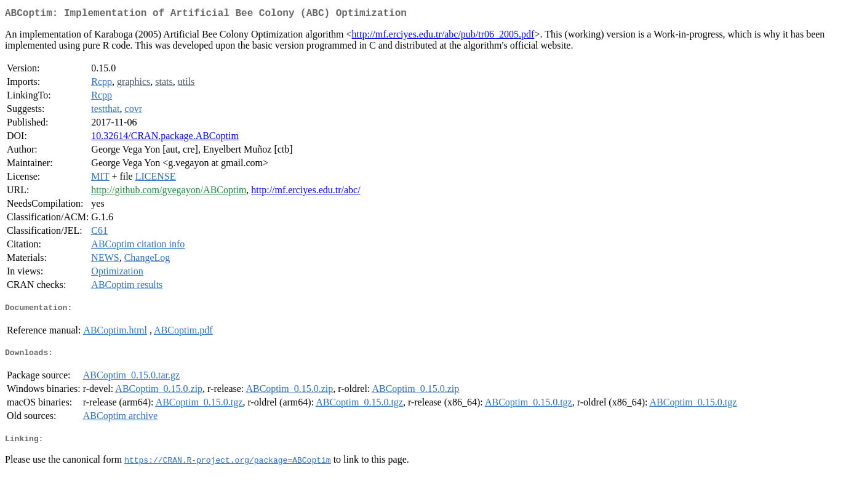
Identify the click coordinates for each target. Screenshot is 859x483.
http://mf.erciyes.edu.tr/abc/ (305, 192)
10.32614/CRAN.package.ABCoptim (165, 138)
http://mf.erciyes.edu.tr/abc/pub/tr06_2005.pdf (443, 36)
